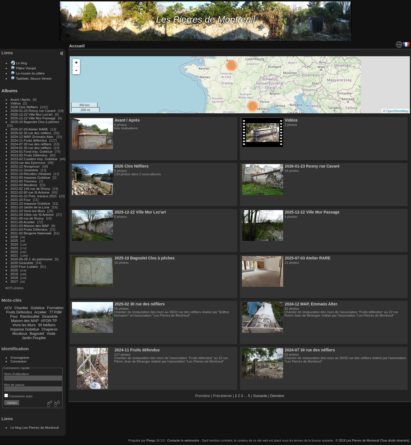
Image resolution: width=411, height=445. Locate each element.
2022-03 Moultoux (24, 185)
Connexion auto (18, 396)
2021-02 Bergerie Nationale (31, 233)
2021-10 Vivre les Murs (28, 211)
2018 (14, 277)
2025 (14, 240)
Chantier (21, 308)
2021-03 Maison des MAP (30, 225)
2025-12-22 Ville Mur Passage (33, 118)
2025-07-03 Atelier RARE (29, 129)
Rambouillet (30, 316)
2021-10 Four (21, 200)
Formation (55, 308)
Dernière (277, 396)
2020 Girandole (22, 263)
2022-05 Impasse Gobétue (30, 177)
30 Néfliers (46, 325)
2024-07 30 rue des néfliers (31, 144)
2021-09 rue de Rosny (27, 218)
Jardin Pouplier (34, 338)
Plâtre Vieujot (26, 68)
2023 (14, 248)
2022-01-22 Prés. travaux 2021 (34, 196)
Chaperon (50, 329)
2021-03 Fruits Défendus (29, 229)
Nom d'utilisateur (16, 374)
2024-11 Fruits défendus (29, 140)
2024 (14, 244)
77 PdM (55, 312)
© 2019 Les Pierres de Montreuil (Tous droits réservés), (373, 440)
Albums (9, 90)
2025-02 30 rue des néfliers (31, 133)
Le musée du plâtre (30, 73)
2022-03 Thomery (24, 181)
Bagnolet (37, 333)
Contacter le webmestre (183, 440)
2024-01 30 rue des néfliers (32, 148)
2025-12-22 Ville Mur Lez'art (32, 114)
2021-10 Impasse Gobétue (30, 203)
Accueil (77, 45)
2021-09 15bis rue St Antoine (32, 214)
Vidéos (16, 103)
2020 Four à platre (24, 266)
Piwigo (150, 440)
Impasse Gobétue (24, 329)
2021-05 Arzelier (23, 222)
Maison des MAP (25, 321)
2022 (14, 251)
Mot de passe (14, 384)
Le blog (21, 63)
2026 (14, 237)
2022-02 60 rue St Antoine (30, 192)
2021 (14, 255)
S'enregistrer (20, 357)
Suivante (260, 396)
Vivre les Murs (24, 325)
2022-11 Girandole (24, 170)
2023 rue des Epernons (28, 162)
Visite (51, 333)
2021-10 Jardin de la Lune (30, 207)
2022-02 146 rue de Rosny (30, 188)
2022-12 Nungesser (25, 166)
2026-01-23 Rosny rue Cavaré (33, 110)
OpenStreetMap (397, 111)
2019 (14, 274)
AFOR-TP (49, 321)
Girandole (50, 316)
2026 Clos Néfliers (24, 107)
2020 (14, 270)
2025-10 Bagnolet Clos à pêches (35, 122)
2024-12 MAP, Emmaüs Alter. (32, 136)
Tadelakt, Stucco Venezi (34, 78)
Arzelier (40, 312)
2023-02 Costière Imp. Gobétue (34, 159)
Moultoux (20, 333)
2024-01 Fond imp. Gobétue (32, 151)
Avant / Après (21, 99)
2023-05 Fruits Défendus (29, 155)
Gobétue (38, 308)
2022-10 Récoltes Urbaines (31, 174)
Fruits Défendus (19, 312)
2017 (14, 281)
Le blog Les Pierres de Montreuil (35, 427)
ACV (8, 308)
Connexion (19, 361)
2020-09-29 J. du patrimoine (32, 259)
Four (14, 316)
